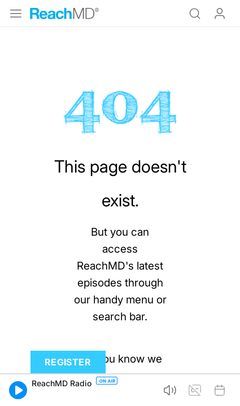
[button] (18, 390)
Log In (219, 13)
